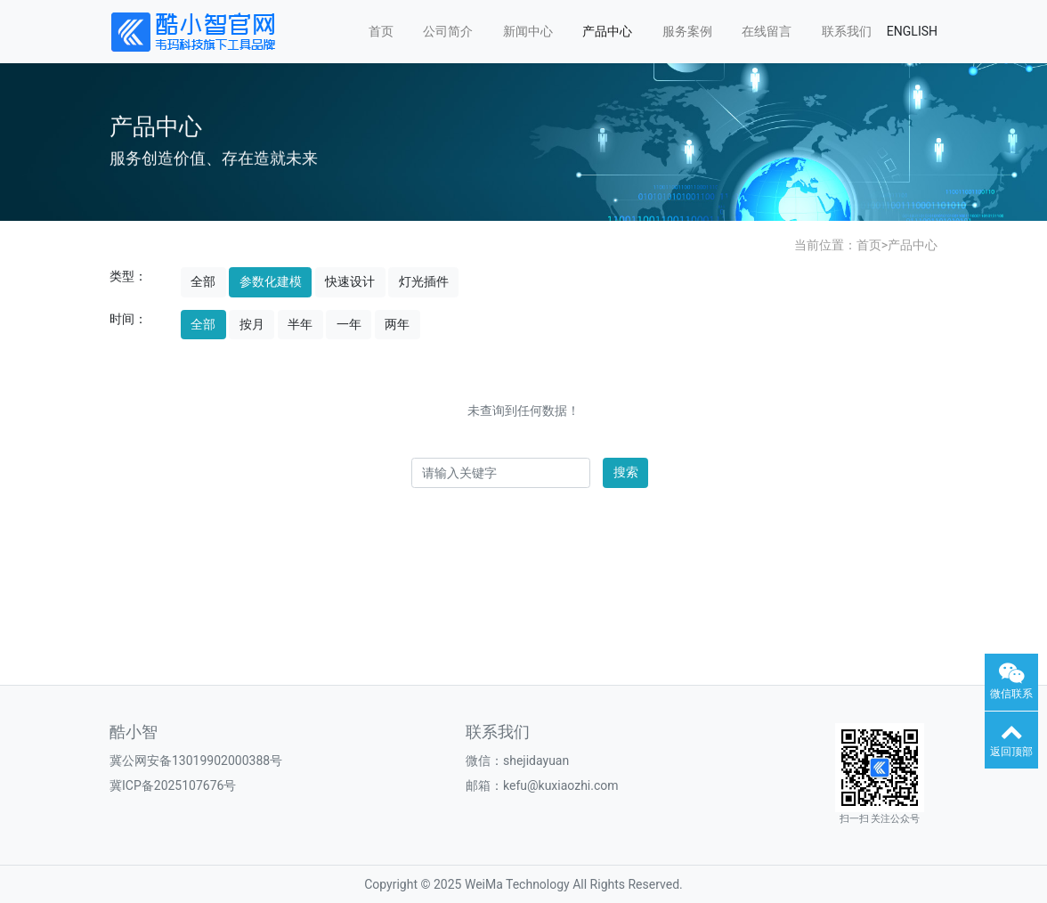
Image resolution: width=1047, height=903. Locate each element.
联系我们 (847, 31)
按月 (251, 324)
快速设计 (350, 281)
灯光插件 (424, 281)
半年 (300, 324)
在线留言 (766, 31)
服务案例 (687, 31)
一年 (349, 324)
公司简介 (448, 31)
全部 (203, 281)
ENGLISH (912, 31)
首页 (381, 31)
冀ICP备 (132, 785)
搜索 (625, 472)
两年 (397, 324)
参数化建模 (270, 281)
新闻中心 (528, 31)
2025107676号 (195, 785)
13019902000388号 (227, 760)
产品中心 (607, 31)
